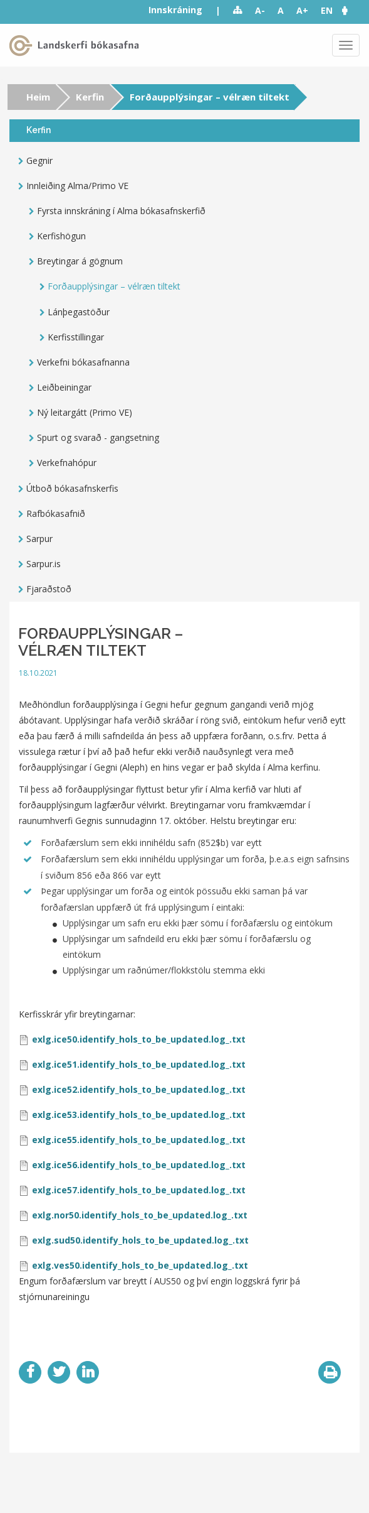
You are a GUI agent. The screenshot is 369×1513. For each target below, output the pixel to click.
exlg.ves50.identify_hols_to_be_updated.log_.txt (140, 1265)
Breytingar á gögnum (80, 261)
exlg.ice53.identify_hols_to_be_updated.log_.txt (139, 1114)
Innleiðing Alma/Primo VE (77, 186)
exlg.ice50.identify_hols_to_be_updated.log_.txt (139, 1039)
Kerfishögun (61, 236)
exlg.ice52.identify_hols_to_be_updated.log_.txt (139, 1089)
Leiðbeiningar (64, 387)
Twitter (58, 1372)
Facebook (30, 1372)
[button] (351, 10)
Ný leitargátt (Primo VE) (84, 412)
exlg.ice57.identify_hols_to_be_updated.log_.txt (139, 1190)
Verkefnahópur (66, 463)
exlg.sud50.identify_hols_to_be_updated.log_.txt (140, 1240)
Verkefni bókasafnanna (83, 362)
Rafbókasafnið (55, 513)
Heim (38, 96)
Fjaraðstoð (48, 589)
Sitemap (238, 10)
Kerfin (90, 96)
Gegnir (39, 160)
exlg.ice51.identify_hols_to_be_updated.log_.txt (139, 1064)
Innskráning (175, 10)
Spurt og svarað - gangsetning (98, 437)
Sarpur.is (43, 564)
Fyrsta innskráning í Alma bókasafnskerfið (121, 211)
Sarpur (39, 539)
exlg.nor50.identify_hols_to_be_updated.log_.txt (139, 1215)
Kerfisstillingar (76, 337)
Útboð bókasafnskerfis (72, 488)
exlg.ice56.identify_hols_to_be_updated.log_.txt (139, 1165)
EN (327, 10)
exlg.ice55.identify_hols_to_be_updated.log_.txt (139, 1140)
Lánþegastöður (79, 312)
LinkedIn (87, 1372)
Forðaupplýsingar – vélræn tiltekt (114, 286)
